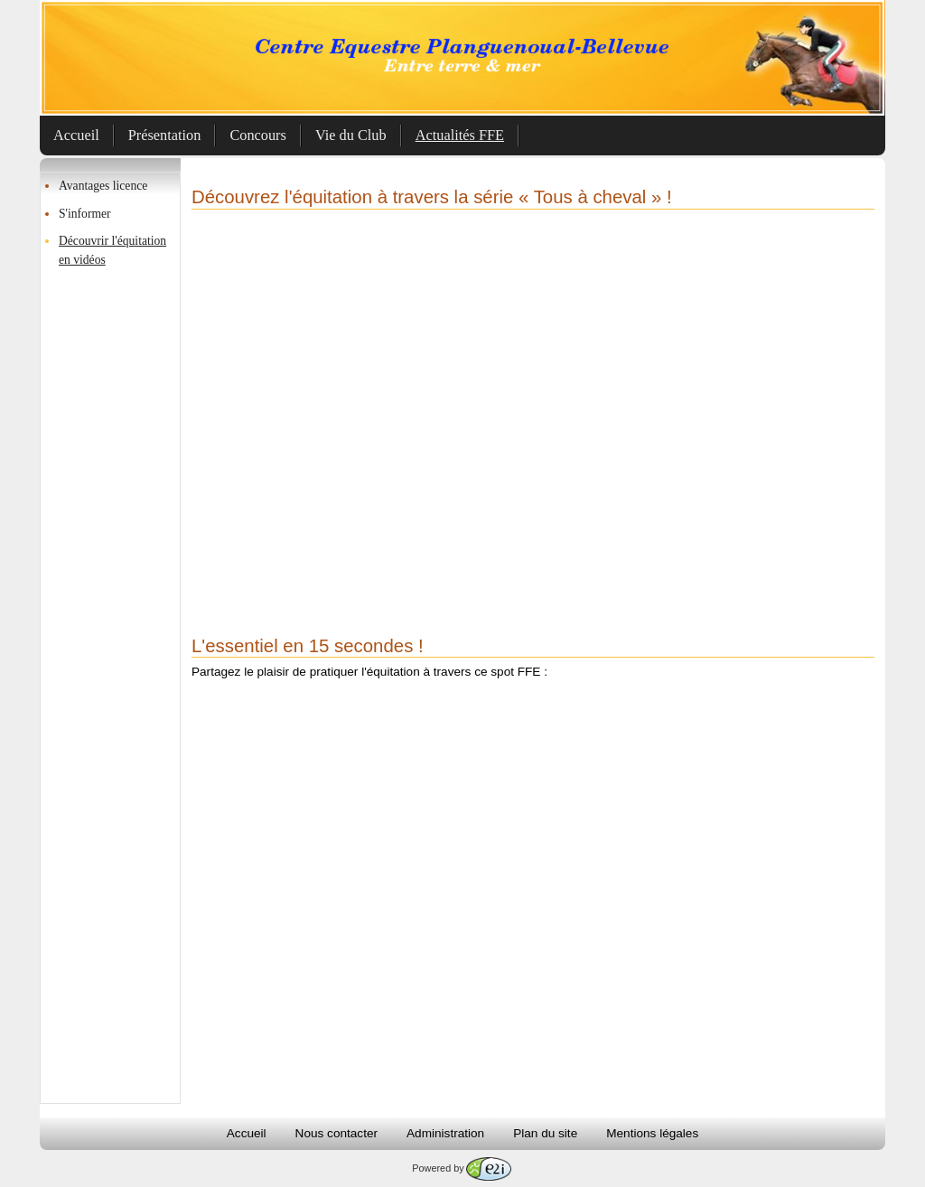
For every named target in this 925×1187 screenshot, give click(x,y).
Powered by (461, 1168)
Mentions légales (652, 1133)
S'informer (85, 213)
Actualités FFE (460, 135)
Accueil (76, 135)
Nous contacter (336, 1133)
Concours (257, 135)
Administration (445, 1133)
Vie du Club (351, 135)
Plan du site (545, 1133)
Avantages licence (103, 185)
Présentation (164, 135)
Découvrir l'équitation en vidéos (112, 250)
